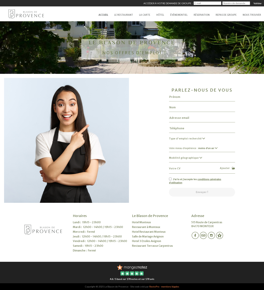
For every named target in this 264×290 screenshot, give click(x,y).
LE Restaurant (123, 14)
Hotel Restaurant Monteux (149, 231)
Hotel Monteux (141, 222)
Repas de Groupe (226, 14)
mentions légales (170, 286)
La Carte (144, 14)
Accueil (103, 14)
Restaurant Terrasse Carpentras (152, 245)
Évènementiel (179, 14)
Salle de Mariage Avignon (148, 236)
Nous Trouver (252, 14)
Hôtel (160, 14)
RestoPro (154, 286)
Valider (258, 3)
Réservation (202, 14)
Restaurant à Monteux (146, 227)
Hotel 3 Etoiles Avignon (146, 241)
